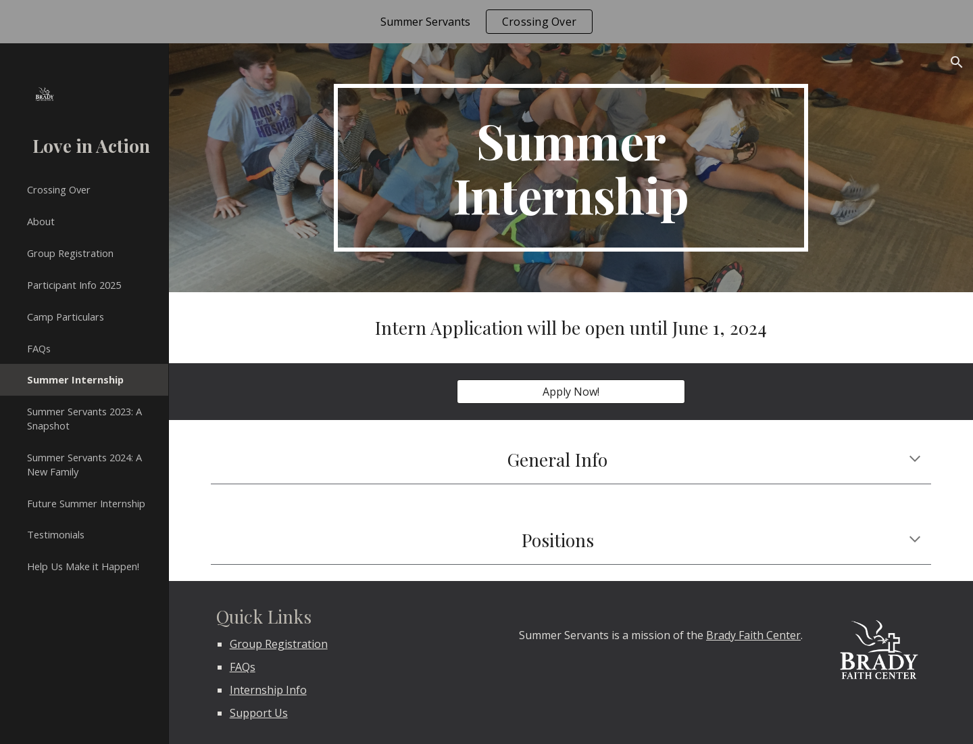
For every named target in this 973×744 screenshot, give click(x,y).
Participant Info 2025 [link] (74, 285)
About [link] (41, 221)
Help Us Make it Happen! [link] (83, 566)
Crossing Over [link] (59, 189)
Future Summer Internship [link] (86, 503)
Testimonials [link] (55, 534)
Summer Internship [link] (75, 379)
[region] (486, 21)
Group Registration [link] (70, 253)
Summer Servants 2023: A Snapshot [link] (84, 418)
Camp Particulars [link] (65, 316)
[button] (957, 62)
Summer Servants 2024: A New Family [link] (84, 464)
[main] (571, 168)
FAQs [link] (39, 348)
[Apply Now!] (570, 391)
